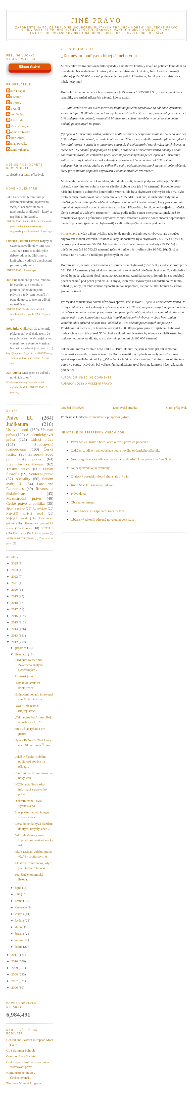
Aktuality (23, 479)
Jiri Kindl (14, 108)
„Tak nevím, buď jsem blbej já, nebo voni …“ (103, 55)
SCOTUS (47, 528)
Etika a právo (40, 533)
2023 (15, 570)
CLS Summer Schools (20, 1050)
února (19, 940)
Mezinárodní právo (23, 498)
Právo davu (78, 493)
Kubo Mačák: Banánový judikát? (92, 485)
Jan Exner (14, 97)
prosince (21, 648)
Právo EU (20, 418)
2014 (15, 629)
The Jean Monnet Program (23, 1083)
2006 (15, 987)
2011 (15, 955)
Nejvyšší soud (16, 518)
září (18, 894)
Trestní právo (18, 469)
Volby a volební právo (93, 383)
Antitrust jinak (23, 676)
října (18, 888)
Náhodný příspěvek (29, 67)
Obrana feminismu (83, 502)
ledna (19, 946)
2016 (15, 616)
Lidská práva (41, 439)
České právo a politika (25, 503)
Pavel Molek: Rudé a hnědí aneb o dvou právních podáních (109, 442)
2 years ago (30, 270)
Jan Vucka (13, 372)
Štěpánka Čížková (19, 328)
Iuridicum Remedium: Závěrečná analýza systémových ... (28, 665)
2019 (15, 596)
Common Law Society (21, 1056)
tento (27, 174)
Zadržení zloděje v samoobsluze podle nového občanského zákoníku (115, 450)
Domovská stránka (125, 407)
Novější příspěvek (72, 407)
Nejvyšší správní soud (24, 513)
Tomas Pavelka (17, 143)
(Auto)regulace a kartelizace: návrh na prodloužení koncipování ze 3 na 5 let (121, 459)
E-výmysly (19, 533)
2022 (15, 576)
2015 (15, 622)
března (20, 933)
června (20, 914)
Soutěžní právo (41, 474)
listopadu (21, 654)
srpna (19, 901)
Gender (27, 528)
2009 (15, 968)
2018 (15, 603)
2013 (15, 635)
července (21, 907)
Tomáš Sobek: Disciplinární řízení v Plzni (98, 511)
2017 (15, 609)
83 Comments (100, 377)
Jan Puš (11, 280)
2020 (15, 589)
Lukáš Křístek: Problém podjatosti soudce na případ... (29, 761)
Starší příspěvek (176, 407)
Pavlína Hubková (19, 132)
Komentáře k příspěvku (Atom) (109, 417)
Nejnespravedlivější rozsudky (90, 468)
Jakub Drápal (16, 91)
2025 (15, 563)
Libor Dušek (16, 114)
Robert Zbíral (16, 138)
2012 (15, 642)
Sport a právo (15, 508)
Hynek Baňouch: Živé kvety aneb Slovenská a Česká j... (32, 745)
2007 (15, 981)
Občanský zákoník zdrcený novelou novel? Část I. (103, 519)
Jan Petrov (14, 103)
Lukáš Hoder (16, 120)
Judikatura (17, 424)
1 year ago (46, 231)
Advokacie (39, 508)
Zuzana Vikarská (18, 149)
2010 (15, 961)
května (20, 920)
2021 (15, 583)
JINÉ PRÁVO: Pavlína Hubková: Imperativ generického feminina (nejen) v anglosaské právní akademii (29, 226)
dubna (19, 927)
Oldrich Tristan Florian (22, 241)
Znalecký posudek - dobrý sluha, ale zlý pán (100, 476)
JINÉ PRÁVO (96, 20)
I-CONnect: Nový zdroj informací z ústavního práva (30, 789)
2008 (15, 974)
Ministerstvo (69, 233)
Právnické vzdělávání (24, 464)
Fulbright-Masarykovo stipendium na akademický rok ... (33, 840)
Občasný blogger (19, 126)
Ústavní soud (17, 429)
